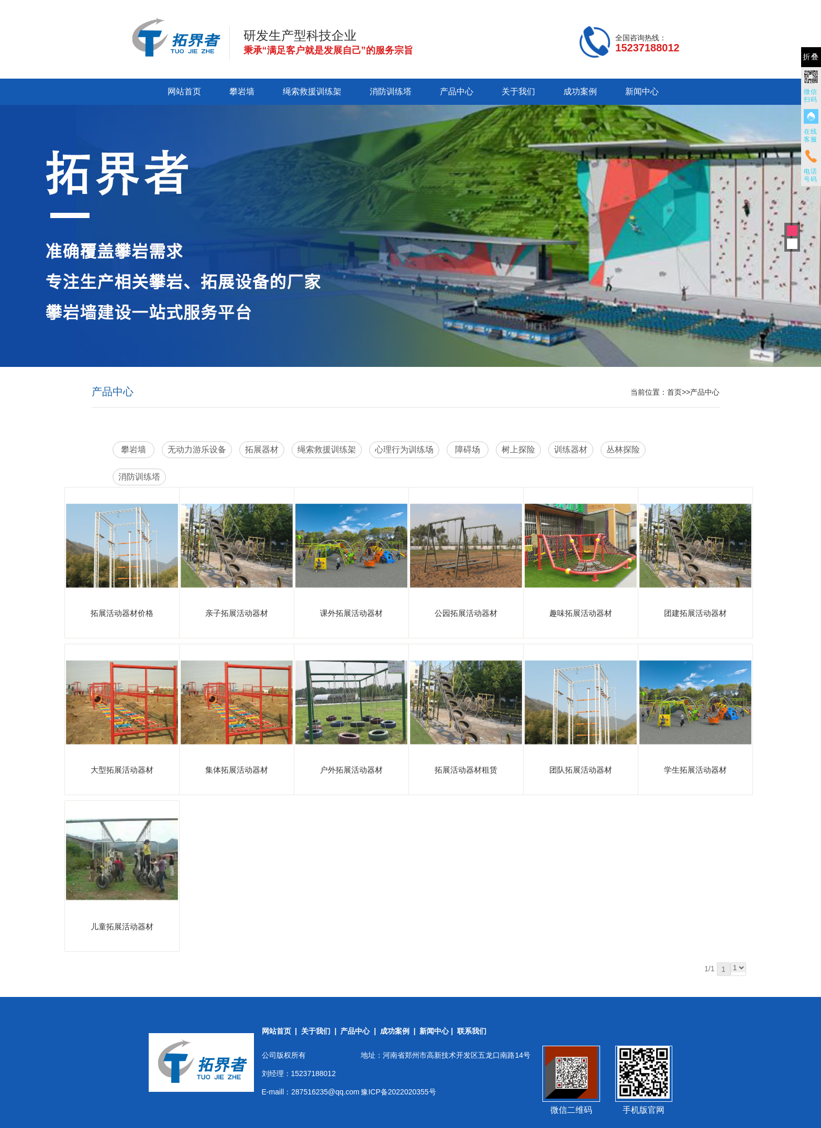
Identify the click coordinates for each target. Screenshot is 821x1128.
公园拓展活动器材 (466, 613)
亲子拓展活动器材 (236, 613)
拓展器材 (262, 449)
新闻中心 (642, 91)
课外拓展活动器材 (351, 613)
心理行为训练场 (404, 449)
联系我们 (471, 1031)
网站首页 (184, 91)
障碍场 (467, 449)
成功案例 (580, 91)
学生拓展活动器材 (695, 769)
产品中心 (456, 91)
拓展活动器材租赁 (466, 769)
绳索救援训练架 (312, 91)
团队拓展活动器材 (580, 769)
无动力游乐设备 (197, 449)
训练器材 (570, 449)
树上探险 (518, 449)
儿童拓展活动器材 (122, 926)
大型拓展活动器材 (122, 769)
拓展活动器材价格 (122, 613)
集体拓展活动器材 (236, 769)
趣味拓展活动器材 (580, 613)
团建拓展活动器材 (695, 613)
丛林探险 (623, 449)
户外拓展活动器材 (351, 769)
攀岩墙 (241, 91)
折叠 (811, 57)
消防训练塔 (391, 91)
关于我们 (518, 91)
